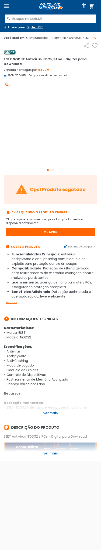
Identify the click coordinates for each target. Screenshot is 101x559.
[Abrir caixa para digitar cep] (23, 27)
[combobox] (50, 19)
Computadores (38, 38)
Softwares (60, 38)
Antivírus (76, 38)
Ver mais (11, 302)
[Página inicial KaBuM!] (50, 6)
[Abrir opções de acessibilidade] (84, 6)
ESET (89, 38)
